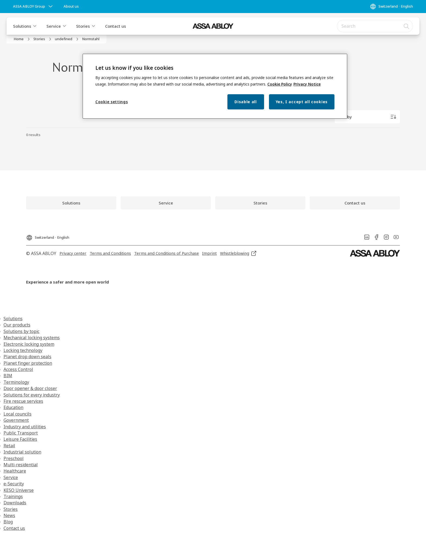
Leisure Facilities (20, 439)
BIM (8, 376)
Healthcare (15, 471)
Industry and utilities (25, 427)
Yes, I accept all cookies (302, 101)
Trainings (13, 496)
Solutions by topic (21, 331)
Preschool (14, 458)
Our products (17, 325)
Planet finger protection (28, 363)
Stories (83, 26)
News (9, 515)
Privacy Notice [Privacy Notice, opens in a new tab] (307, 84)
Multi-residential (21, 465)
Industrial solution (22, 452)
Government (16, 420)
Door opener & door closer (30, 388)
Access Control (18, 369)
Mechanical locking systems (32, 338)
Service (53, 26)
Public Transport (21, 433)
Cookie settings (111, 101)
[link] (71, 6)
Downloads (15, 503)
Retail (9, 446)
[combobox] (375, 26)
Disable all (245, 101)
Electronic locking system (29, 344)
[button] (35, 26)
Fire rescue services (23, 401)
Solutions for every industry (32, 395)
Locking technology (23, 350)
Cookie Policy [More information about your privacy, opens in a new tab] (279, 84)
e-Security (14, 484)
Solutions (22, 26)
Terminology (16, 382)
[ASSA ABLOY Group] (33, 6)
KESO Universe (19, 490)
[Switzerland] (391, 6)
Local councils (18, 414)
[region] (214, 86)
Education (13, 407)
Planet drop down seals (27, 357)
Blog (8, 522)
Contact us (115, 26)
